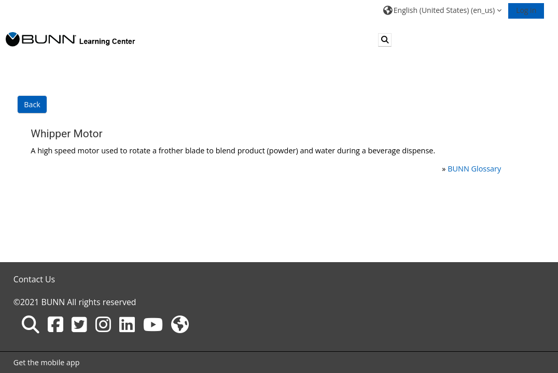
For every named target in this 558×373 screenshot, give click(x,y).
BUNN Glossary (474, 169)
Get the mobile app (46, 362)
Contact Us (34, 279)
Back (32, 104)
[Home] (70, 39)
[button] (442, 10)
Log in (526, 10)
